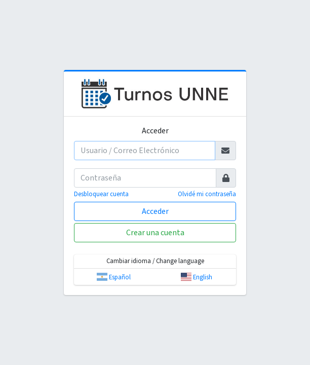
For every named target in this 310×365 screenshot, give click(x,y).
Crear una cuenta (155, 232)
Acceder (155, 211)
